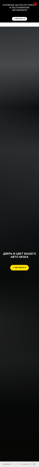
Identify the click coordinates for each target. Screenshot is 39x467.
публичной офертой (16, 464)
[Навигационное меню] (35, 3)
